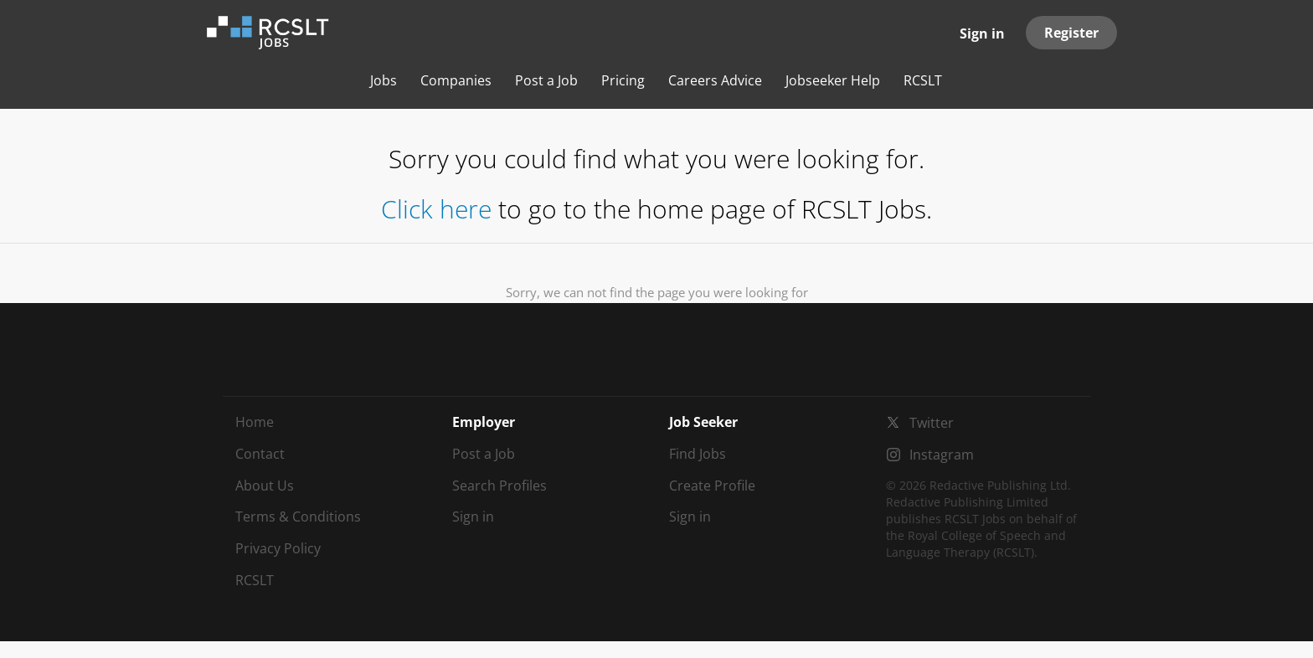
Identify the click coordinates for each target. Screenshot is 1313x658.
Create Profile (712, 485)
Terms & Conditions (298, 516)
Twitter (931, 423)
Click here (436, 209)
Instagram (941, 454)
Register (1071, 32)
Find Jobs (697, 454)
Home (254, 422)
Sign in (982, 33)
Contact (260, 454)
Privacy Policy (278, 548)
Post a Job (483, 454)
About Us (264, 485)
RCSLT (254, 580)
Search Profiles (499, 485)
